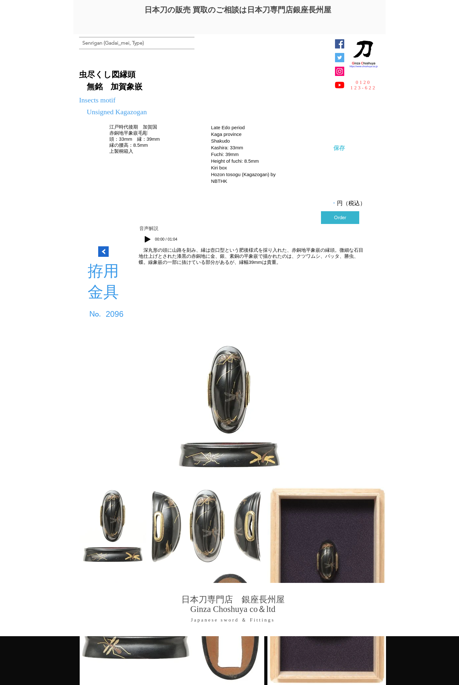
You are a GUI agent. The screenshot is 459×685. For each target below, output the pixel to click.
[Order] (340, 217)
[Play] (147, 239)
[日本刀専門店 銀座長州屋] (339, 57)
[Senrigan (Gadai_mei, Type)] (113, 43)
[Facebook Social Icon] (339, 43)
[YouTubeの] (339, 85)
